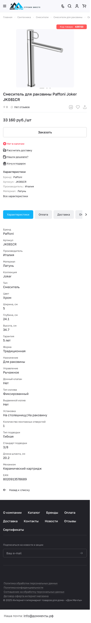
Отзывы (70, 521)
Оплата (43, 214)
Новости (51, 521)
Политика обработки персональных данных (31, 583)
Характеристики (18, 214)
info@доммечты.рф (39, 616)
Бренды (52, 512)
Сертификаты (13, 530)
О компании (12, 512)
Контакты (31, 521)
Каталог (34, 512)
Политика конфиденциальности (23, 587)
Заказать (45, 132)
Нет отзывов (20, 107)
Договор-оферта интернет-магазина (26, 596)
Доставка (63, 214)
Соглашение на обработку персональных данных (34, 591)
